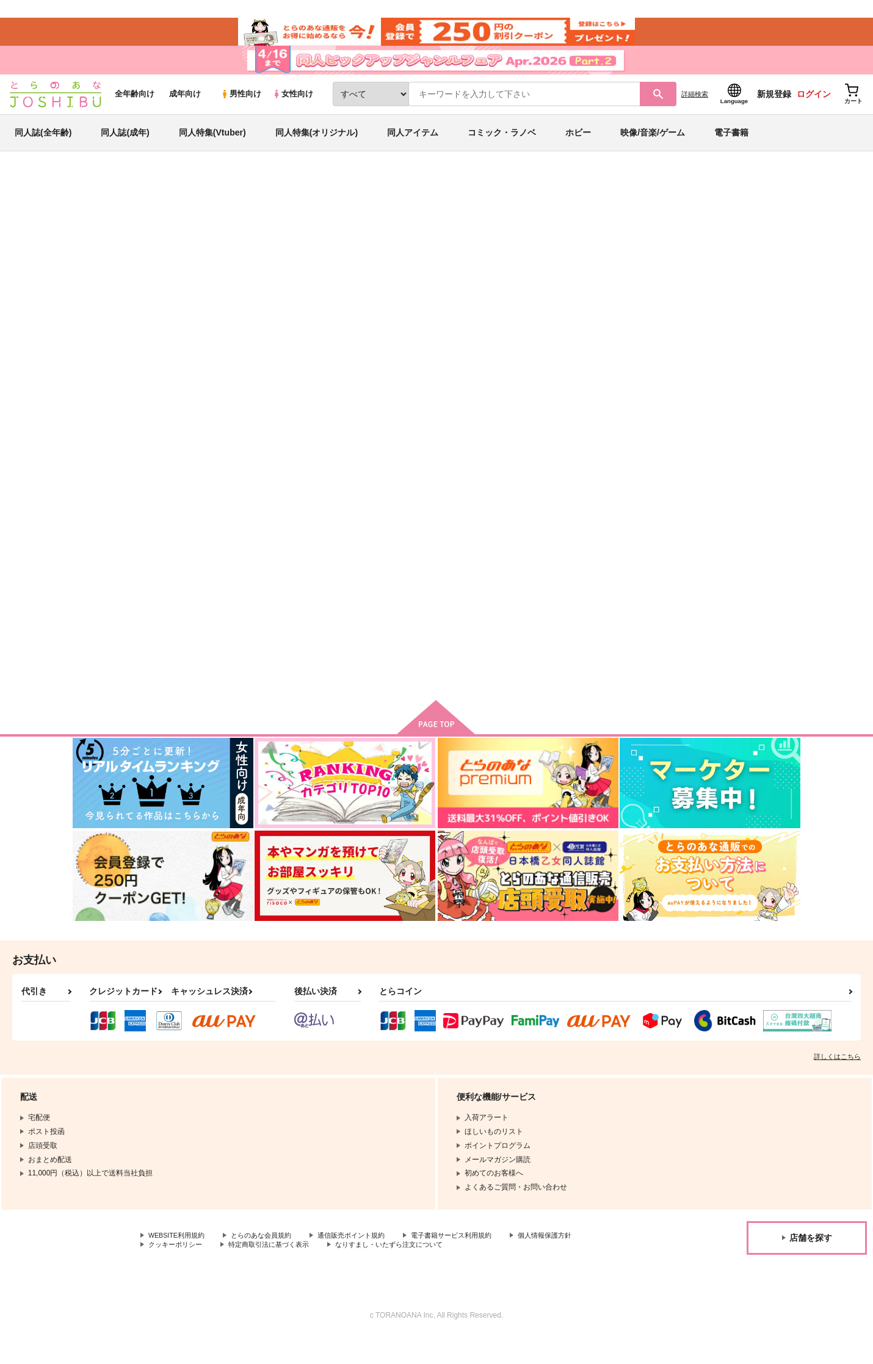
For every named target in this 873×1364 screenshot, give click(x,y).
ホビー (578, 149)
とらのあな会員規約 (270, 1261)
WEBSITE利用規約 (179, 1261)
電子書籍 (731, 149)
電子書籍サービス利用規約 (472, 1261)
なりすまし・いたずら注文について (406, 1270)
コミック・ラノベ (502, 149)
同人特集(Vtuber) (212, 149)
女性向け (292, 110)
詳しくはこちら (837, 1081)
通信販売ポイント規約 (365, 1261)
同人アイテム (412, 149)
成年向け (185, 110)
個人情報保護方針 (572, 1261)
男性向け (240, 110)
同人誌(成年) (125, 149)
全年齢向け (134, 110)
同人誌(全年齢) (43, 149)
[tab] (353, 387)
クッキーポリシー (177, 1270)
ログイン (814, 110)
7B (177, 260)
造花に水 (591, 260)
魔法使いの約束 (672, 260)
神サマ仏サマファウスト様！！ (497, 260)
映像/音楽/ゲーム (652, 149)
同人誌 (144, 202)
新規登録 (774, 110)
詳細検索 (694, 110)
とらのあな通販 (95, 202)
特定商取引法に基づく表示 (277, 1270)
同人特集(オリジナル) (316, 149)
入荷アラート (617, 234)
